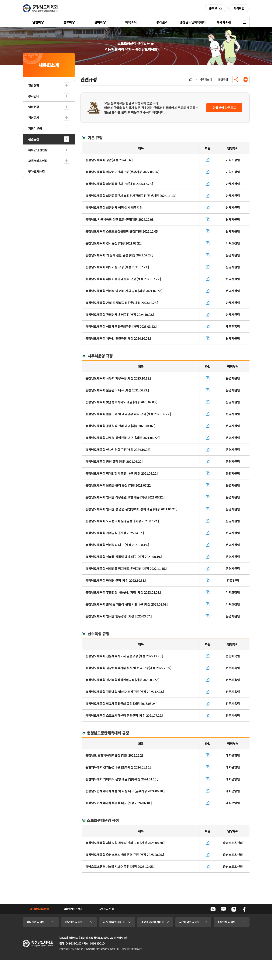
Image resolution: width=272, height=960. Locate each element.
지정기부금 (35, 128)
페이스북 (244, 909)
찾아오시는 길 (106, 909)
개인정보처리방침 (39, 909)
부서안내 (33, 96)
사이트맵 (239, 8)
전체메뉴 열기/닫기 (244, 22)
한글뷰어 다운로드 (224, 107)
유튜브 (213, 909)
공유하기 (236, 79)
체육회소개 (205, 79)
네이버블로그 (223, 909)
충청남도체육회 (40, 8)
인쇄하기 (246, 79)
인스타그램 (234, 909)
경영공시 (33, 117)
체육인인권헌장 (37, 150)
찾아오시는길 (36, 171)
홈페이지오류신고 (73, 909)
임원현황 (33, 107)
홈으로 (215, 8)
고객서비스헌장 (37, 160)
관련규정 (33, 139)
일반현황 (33, 85)
